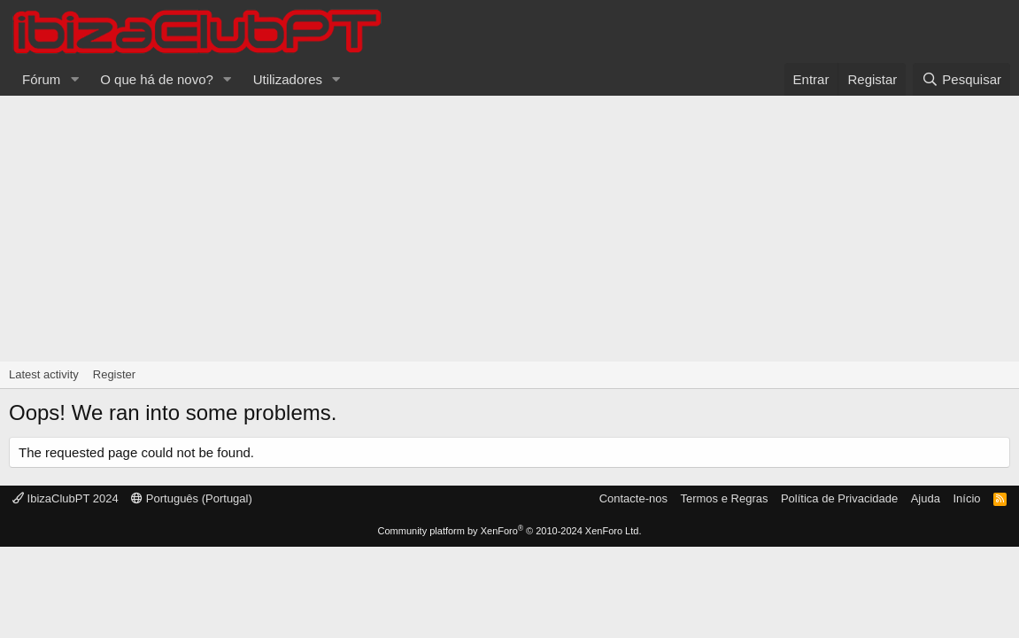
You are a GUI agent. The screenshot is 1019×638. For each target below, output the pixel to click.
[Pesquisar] (961, 79)
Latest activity (44, 374)
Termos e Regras (724, 498)
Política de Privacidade (839, 498)
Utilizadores (287, 79)
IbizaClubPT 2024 (65, 498)
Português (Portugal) (191, 498)
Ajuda (925, 498)
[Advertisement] (509, 229)
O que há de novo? (156, 79)
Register (114, 374)
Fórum (41, 79)
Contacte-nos (633, 498)
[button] (74, 79)
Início (966, 498)
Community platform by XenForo (510, 530)
